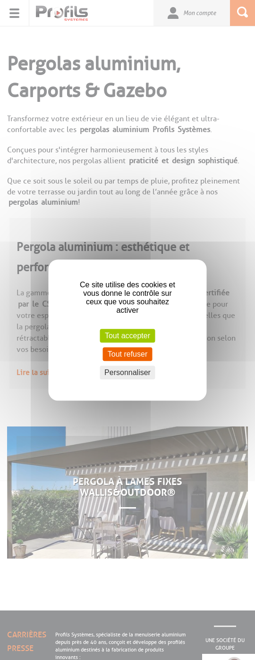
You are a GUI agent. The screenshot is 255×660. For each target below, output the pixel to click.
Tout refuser (127, 354)
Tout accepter (127, 336)
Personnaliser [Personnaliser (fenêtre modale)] (127, 372)
